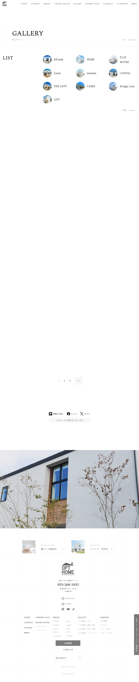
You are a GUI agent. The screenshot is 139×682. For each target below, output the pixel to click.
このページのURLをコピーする (69, 420)
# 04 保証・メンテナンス (88, 633)
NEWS (26, 632)
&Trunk (56, 621)
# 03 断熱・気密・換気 (87, 629)
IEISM (56, 625)
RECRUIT (61, 658)
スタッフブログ (106, 633)
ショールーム (42, 630)
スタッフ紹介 (106, 629)
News (134, 3)
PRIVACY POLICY (68, 667)
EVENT (27, 617)
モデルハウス (41, 626)
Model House (63, 3)
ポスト (85, 414)
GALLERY (28, 627)
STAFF (66, 604)
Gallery (77, 3)
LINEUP (56, 617)
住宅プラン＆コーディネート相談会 (136, 635)
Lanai (69, 621)
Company (123, 3)
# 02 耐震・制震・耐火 (87, 625)
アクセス (104, 625)
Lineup (47, 3)
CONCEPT (28, 622)
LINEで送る (56, 414)
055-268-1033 (68, 584)
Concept (35, 3)
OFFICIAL (68, 598)
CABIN (69, 636)
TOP (124, 40)
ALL (128, 110)
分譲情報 (68, 643)
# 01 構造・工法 (85, 621)
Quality (108, 3)
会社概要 (104, 621)
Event (24, 3)
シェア (72, 414)
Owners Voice (92, 3)
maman (69, 625)
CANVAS (57, 636)
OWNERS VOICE (43, 617)
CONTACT (68, 649)
